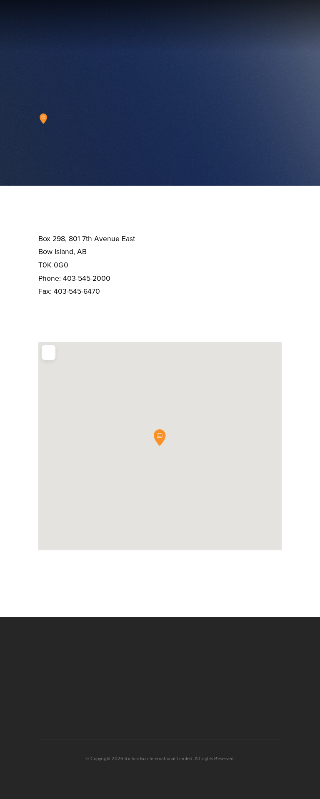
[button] (278, 26)
